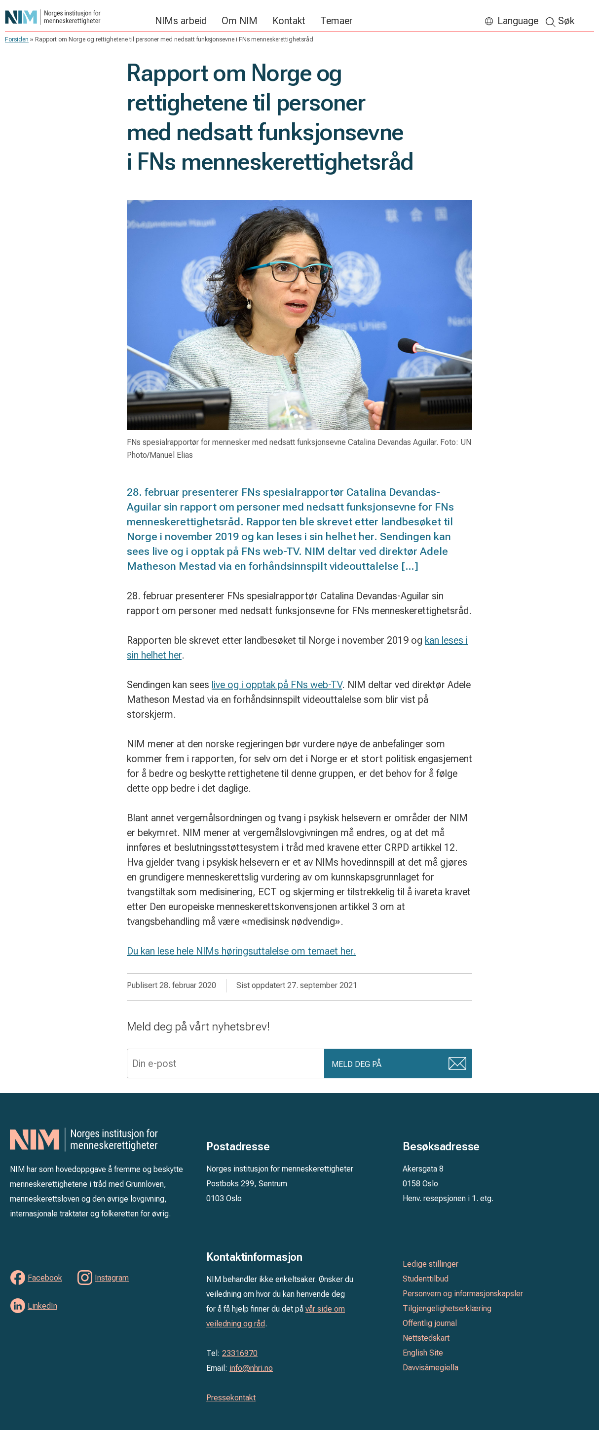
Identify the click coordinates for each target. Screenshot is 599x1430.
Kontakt (288, 21)
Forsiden (17, 39)
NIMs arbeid (181, 21)
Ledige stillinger (430, 1264)
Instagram (112, 1278)
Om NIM (240, 21)
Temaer (336, 21)
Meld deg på (357, 1064)
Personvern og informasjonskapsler (463, 1293)
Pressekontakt (231, 1397)
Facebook (45, 1278)
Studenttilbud (426, 1278)
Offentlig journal (430, 1323)
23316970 (240, 1353)
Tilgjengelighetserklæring (447, 1308)
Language (517, 21)
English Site (423, 1352)
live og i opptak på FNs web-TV (277, 685)
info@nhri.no (251, 1368)
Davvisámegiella (430, 1367)
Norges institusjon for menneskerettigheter (75, 17)
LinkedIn (42, 1306)
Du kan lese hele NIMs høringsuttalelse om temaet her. (241, 951)
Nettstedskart (426, 1338)
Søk (566, 21)
